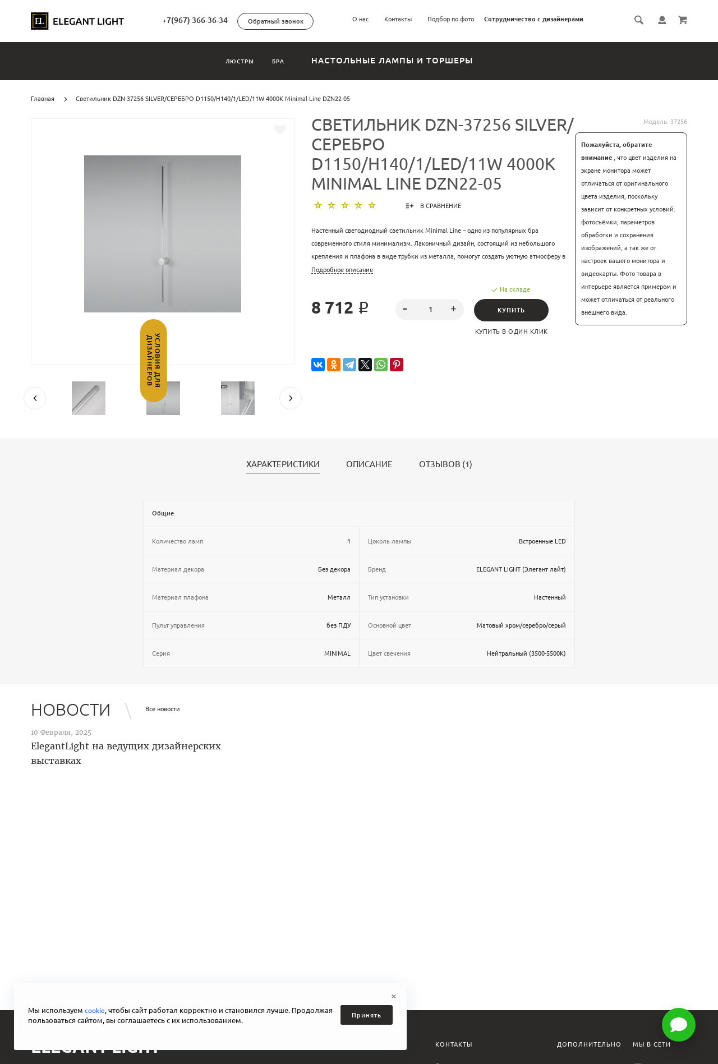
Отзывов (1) (445, 464)
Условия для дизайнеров (9, 379)
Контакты (398, 19)
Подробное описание (342, 269)
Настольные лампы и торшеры (418, 60)
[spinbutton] (430, 309)
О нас (360, 19)
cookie (96, 1010)
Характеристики (283, 464)
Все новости (162, 709)
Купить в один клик (514, 331)
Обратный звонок (314, 21)
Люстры (229, 60)
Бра (293, 60)
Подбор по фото (450, 19)
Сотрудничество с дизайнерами (533, 19)
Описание (369, 464)
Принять (366, 1015)
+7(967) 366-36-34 (233, 20)
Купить (514, 310)
